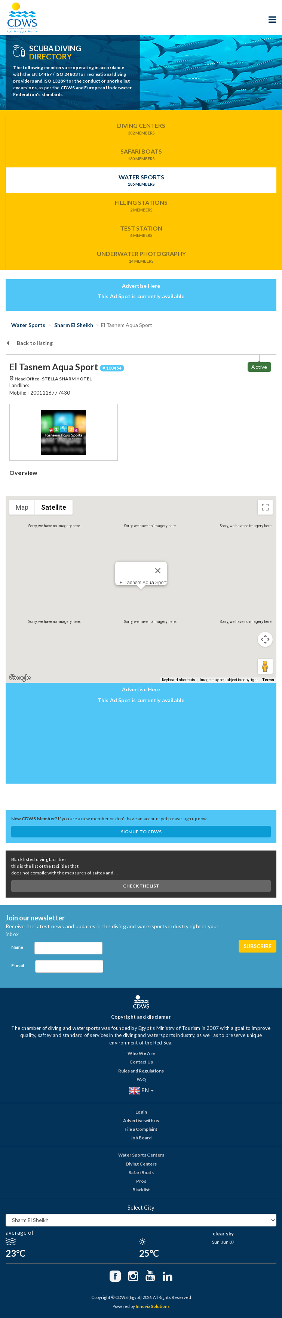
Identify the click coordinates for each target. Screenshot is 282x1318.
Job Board (141, 1137)
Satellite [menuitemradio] (53, 507)
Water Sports (141, 180)
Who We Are (141, 1053)
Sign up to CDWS (141, 831)
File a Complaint (141, 1129)
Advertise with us (141, 1120)
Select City (141, 1207)
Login (141, 1112)
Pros (141, 1181)
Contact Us (141, 1062)
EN (141, 1091)
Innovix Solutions (153, 1306)
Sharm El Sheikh (73, 325)
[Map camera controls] (265, 639)
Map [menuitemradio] (22, 507)
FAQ (141, 1079)
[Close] (158, 571)
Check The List (141, 886)
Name (17, 947)
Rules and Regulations (141, 1071)
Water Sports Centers (141, 1155)
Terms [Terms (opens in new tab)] (268, 680)
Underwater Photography (141, 257)
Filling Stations (141, 206)
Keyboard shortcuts (178, 680)
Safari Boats (141, 155)
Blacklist (141, 1189)
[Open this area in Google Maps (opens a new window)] (19, 678)
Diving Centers (141, 129)
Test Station (141, 232)
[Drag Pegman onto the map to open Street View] (265, 666)
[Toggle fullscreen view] (265, 507)
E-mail (17, 965)
